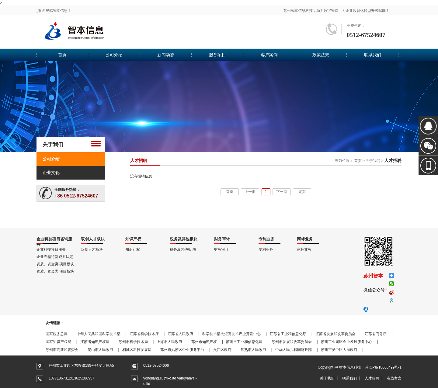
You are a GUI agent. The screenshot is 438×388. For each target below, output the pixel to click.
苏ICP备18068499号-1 (383, 367)
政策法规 (320, 54)
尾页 (302, 192)
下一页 (281, 192)
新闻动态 (165, 54)
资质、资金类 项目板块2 (55, 264)
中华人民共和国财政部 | (296, 350)
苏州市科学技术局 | (136, 342)
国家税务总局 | (60, 334)
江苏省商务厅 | (379, 334)
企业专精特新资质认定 (54, 256)
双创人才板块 (92, 249)
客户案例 (269, 54)
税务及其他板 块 (183, 249)
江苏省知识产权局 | (98, 342)
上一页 (250, 192)
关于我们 (373, 161)
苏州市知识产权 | (207, 342)
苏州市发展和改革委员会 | (295, 342)
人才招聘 (372, 378)
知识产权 (132, 249)
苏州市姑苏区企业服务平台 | (185, 350)
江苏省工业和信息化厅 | (291, 334)
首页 (62, 54)
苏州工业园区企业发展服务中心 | (349, 342)
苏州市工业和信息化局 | (247, 342)
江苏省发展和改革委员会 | (338, 334)
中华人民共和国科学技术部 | (102, 334)
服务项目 (217, 54)
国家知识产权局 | (61, 342)
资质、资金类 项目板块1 (55, 271)
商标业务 (304, 249)
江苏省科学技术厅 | (147, 334)
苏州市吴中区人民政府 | (342, 350)
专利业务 (266, 249)
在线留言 (394, 378)
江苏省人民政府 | (183, 334)
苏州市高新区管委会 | (65, 350)
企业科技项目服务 (51, 249)
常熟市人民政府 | (256, 350)
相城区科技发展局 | (140, 350)
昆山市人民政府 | (103, 350)
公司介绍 (114, 54)
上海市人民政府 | (172, 342)
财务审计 (221, 249)
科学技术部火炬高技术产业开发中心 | (234, 334)
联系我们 (372, 54)
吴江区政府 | (225, 350)
